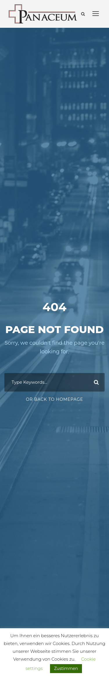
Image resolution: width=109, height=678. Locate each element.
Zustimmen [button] (66, 668)
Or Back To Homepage (54, 399)
